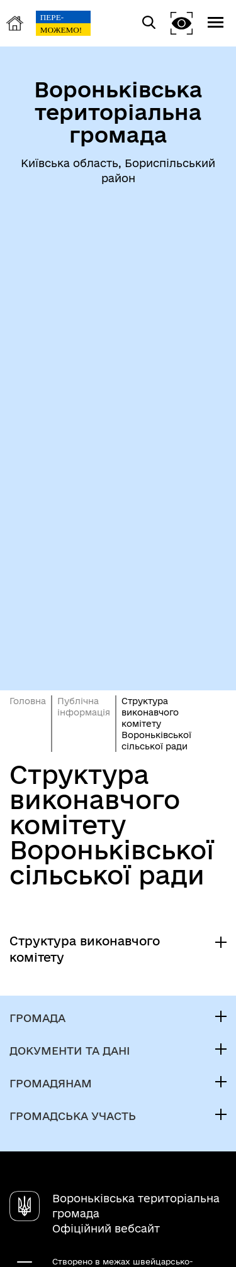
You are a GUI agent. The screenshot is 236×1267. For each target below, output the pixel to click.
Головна (27, 701)
